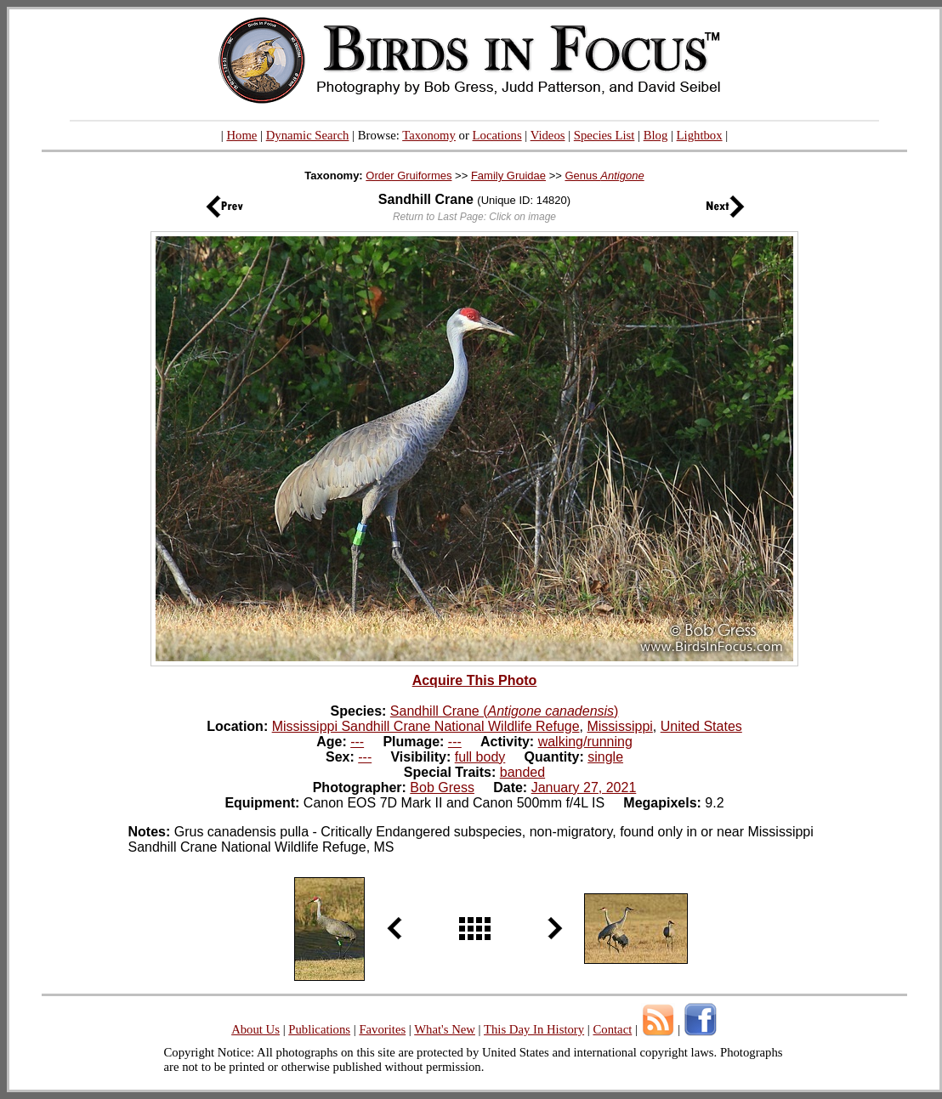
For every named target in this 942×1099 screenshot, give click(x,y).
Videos (548, 135)
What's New (444, 1029)
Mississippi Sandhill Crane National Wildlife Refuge (426, 726)
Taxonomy (429, 135)
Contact (612, 1029)
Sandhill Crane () (504, 711)
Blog (656, 135)
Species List (604, 135)
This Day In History (534, 1029)
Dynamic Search (307, 135)
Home (241, 135)
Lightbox (700, 135)
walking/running (585, 741)
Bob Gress (442, 787)
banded (522, 772)
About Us (255, 1029)
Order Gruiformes (408, 175)
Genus (604, 175)
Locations (497, 135)
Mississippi (619, 726)
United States (701, 726)
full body (480, 757)
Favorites (382, 1029)
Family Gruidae (508, 175)
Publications (319, 1029)
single (605, 757)
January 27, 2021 (584, 787)
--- (357, 741)
